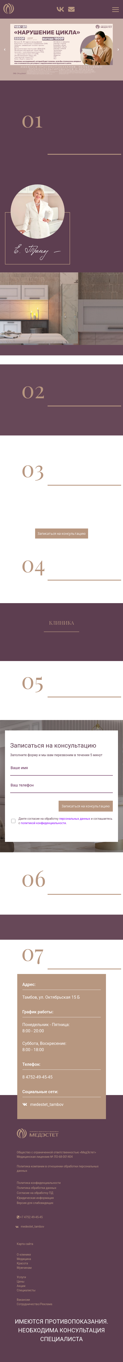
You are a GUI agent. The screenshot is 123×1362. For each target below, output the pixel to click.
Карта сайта (25, 1244)
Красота (22, 1263)
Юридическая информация (35, 1198)
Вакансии (23, 1299)
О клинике (24, 1254)
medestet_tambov (43, 1104)
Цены (21, 1281)
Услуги (21, 1277)
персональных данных (74, 818)
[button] (115, 9)
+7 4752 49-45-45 (31, 1217)
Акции (21, 1286)
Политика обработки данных (36, 1188)
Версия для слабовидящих (35, 1203)
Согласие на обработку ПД (35, 1193)
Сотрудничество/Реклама (34, 1304)
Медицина (24, 1259)
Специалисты (26, 1290)
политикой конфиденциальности (43, 823)
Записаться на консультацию (62, 533)
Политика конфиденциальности (39, 1183)
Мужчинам (24, 1267)
